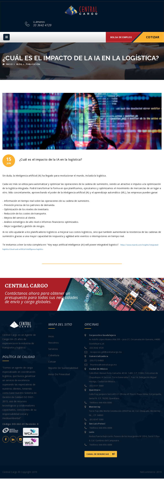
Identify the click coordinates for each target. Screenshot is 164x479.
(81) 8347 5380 (97, 420)
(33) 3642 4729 (97, 348)
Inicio (7, 64)
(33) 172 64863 (97, 361)
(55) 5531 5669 (97, 386)
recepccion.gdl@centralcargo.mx (106, 352)
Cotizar (152, 38)
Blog (19, 64)
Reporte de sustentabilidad (63, 368)
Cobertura (53, 355)
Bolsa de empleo (121, 37)
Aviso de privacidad (59, 374)
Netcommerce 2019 (151, 472)
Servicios (53, 349)
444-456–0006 (105, 428)
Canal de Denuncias (100, 454)
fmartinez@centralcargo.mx (103, 365)
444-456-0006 (105, 403)
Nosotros (53, 343)
